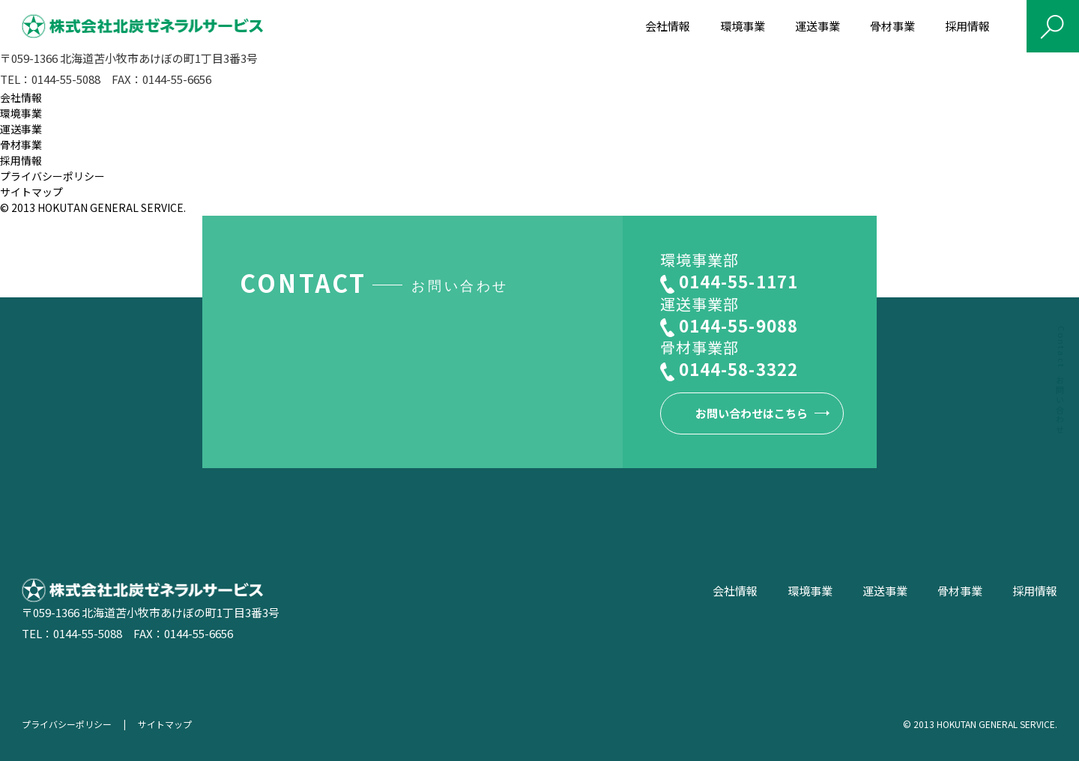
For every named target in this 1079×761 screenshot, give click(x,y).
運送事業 (817, 26)
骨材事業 (892, 26)
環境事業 (742, 26)
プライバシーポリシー (52, 176)
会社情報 (667, 26)
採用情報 (967, 26)
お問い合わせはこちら (751, 413)
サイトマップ (31, 191)
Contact (1062, 381)
